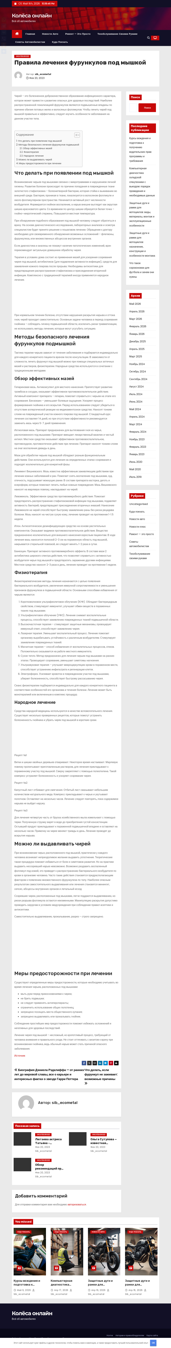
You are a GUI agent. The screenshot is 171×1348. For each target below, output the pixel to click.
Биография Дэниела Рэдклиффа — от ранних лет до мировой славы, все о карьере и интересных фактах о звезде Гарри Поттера (49, 1074)
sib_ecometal (43, 74)
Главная (30, 33)
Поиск (135, 97)
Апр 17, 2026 (61, 1290)
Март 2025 (135, 356)
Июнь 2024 (136, 401)
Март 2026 (135, 319)
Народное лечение (34, 155)
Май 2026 (135, 304)
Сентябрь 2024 (138, 379)
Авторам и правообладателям (130, 1335)
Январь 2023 (137, 454)
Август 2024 (136, 386)
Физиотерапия (31, 152)
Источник (19, 1056)
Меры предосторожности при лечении (40, 163)
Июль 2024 (136, 394)
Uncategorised (22, 56)
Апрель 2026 (137, 311)
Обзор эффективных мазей (37, 148)
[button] (148, 38)
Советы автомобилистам (30, 42)
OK (153, 1342)
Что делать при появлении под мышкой (40, 140)
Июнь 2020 (135, 462)
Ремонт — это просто (77, 33)
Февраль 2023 (137, 447)
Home (110, 1335)
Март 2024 (135, 424)
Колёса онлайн (32, 15)
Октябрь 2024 (137, 371)
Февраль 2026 (137, 326)
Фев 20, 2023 (42, 1147)
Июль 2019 (135, 477)
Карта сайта (152, 1335)
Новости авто (50, 33)
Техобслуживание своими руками (117, 33)
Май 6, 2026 (24, 1290)
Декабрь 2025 (137, 341)
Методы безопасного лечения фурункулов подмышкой (49, 144)
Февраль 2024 (137, 432)
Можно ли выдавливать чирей (35, 159)
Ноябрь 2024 (137, 364)
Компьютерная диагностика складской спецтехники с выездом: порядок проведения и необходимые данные (142, 182)
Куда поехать (60, 42)
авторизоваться (77, 1204)
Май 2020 (135, 469)
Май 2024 (135, 409)
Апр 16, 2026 (98, 1290)
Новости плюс (137, 527)
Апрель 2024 (137, 417)
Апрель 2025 (137, 349)
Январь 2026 (137, 334)
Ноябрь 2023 (137, 439)
